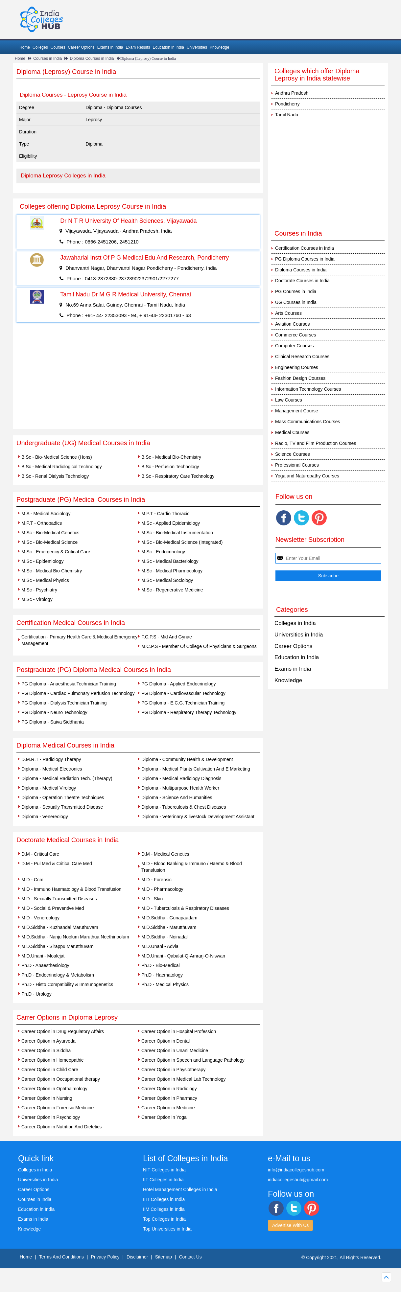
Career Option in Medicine (168, 1107)
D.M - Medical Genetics (165, 854)
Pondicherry (287, 103)
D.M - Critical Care (40, 854)
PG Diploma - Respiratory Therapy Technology (188, 712)
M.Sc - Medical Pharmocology (171, 570)
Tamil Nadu (286, 114)
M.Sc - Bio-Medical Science (49, 542)
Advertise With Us (290, 1225)
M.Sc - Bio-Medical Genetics (50, 532)
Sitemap (163, 1256)
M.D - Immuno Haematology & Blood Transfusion (71, 889)
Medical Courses (292, 432)
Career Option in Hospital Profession (178, 1031)
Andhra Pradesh (291, 93)
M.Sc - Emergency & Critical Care (55, 551)
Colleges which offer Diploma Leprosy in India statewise (317, 74)
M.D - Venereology (40, 917)
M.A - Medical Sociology (45, 513)
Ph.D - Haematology (162, 975)
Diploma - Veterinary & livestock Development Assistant (197, 816)
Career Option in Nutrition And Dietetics (61, 1126)
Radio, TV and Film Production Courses (315, 443)
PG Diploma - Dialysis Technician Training (64, 702)
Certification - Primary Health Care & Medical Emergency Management (79, 640)
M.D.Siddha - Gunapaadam (169, 917)
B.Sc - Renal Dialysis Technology (55, 476)
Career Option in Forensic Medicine (57, 1107)
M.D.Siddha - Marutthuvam (168, 927)
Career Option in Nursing (46, 1098)
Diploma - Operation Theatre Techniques (62, 797)
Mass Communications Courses (307, 421)
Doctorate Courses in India (302, 280)
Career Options (81, 47)
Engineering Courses (296, 367)
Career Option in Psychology (50, 1117)
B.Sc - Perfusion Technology (170, 466)
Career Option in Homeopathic (52, 1060)
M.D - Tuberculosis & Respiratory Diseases (185, 908)
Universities (197, 47)
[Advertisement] (138, 380)
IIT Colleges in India (163, 1179)
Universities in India (298, 635)
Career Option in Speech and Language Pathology (193, 1060)
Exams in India (110, 47)
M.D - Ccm (32, 879)
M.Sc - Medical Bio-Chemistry (51, 570)
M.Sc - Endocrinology (163, 551)
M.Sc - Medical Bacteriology (170, 561)
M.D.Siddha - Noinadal (164, 936)
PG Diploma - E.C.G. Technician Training (182, 702)
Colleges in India (295, 623)
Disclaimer (137, 1256)
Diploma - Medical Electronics (51, 769)
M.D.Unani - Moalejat (43, 955)
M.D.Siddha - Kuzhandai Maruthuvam (59, 927)
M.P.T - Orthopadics (41, 523)
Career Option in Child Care (49, 1069)
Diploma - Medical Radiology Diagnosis (181, 778)
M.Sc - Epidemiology (42, 561)
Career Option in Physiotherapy (173, 1069)
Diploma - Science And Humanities (176, 797)
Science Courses (292, 454)
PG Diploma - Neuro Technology (54, 712)
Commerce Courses (295, 334)
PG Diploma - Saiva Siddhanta (52, 722)
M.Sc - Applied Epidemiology (170, 523)
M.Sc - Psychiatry (39, 589)
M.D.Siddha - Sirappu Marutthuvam (57, 946)
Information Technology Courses (308, 389)
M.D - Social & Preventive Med (52, 908)
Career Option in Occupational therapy (60, 1079)
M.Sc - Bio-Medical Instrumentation (177, 532)
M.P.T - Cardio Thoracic (165, 513)
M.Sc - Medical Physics (45, 580)
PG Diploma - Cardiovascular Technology (183, 693)
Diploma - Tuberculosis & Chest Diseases (183, 807)
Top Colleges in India (164, 1219)
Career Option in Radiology (169, 1088)
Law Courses (288, 400)
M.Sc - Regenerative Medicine (172, 589)
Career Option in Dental (165, 1041)
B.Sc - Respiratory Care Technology (177, 476)
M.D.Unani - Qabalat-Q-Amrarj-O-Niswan (183, 955)
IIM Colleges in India (164, 1209)
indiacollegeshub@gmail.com (298, 1179)
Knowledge (219, 47)
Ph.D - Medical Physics (165, 984)
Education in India (168, 47)
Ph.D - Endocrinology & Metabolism (57, 975)
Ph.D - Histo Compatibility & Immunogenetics (67, 984)
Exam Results (138, 47)
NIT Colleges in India (164, 1169)
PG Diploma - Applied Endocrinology (178, 683)
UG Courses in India (296, 302)
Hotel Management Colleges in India (180, 1189)
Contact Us (190, 1256)
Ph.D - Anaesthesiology (45, 965)
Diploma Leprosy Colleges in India (63, 176)
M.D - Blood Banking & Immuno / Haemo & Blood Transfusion (191, 867)
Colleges (40, 47)
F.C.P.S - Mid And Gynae (166, 636)
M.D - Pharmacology (162, 889)
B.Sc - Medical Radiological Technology (61, 466)
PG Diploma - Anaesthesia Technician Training (68, 683)
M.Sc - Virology (37, 599)
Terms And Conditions (61, 1256)
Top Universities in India (167, 1229)
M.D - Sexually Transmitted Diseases (59, 898)
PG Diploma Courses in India (305, 259)
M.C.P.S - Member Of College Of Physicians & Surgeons (199, 646)
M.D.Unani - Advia (159, 946)
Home (24, 47)
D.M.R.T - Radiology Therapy (51, 759)
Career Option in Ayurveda (48, 1041)
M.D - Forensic (156, 879)
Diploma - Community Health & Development (187, 759)
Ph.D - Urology (36, 994)
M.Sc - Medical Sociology (167, 580)
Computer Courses (294, 345)
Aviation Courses (292, 324)
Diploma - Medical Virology (48, 788)
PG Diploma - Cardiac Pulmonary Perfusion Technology (77, 693)
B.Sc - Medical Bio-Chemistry (171, 457)
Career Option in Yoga (164, 1117)
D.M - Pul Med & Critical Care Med (56, 863)
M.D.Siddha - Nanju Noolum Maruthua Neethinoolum (75, 936)
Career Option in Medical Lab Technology (183, 1079)
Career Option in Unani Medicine (174, 1050)
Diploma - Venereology (44, 816)
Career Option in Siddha (46, 1050)
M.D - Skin (152, 898)
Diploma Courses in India (92, 58)
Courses (58, 47)
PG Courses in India (295, 291)
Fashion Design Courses (300, 378)
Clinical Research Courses (302, 356)
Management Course (296, 410)
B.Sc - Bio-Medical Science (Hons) (56, 457)
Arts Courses (288, 313)
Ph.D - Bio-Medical (160, 965)
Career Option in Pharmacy (169, 1098)
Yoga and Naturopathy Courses (307, 475)
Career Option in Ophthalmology (54, 1088)
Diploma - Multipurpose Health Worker (180, 788)
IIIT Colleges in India (164, 1199)
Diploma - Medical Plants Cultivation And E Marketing (195, 769)
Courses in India (47, 58)
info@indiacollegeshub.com (296, 1169)
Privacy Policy (105, 1256)
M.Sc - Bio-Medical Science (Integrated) (182, 542)
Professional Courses (297, 465)
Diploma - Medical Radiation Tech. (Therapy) (66, 778)
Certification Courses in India (304, 248)
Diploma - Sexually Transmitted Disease (62, 807)
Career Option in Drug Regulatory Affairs (62, 1031)
